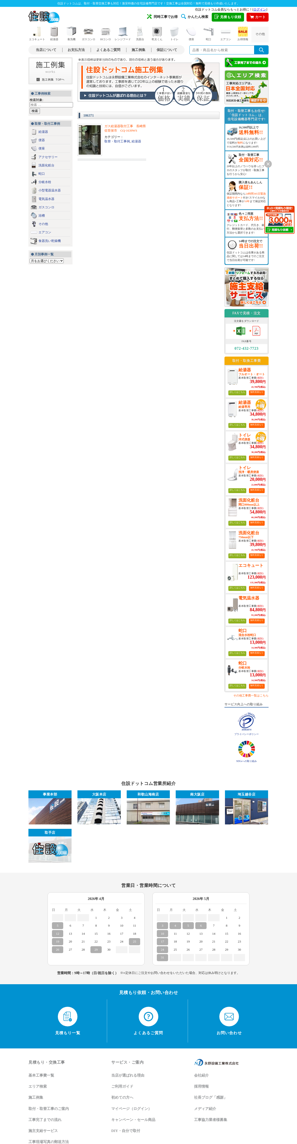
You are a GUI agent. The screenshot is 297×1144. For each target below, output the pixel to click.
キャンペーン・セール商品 (133, 1120)
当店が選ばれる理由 (127, 1075)
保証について (167, 50)
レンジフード (123, 34)
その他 (260, 34)
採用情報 (201, 1086)
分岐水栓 (44, 182)
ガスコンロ (88, 34)
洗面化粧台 (46, 165)
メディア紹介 (205, 1109)
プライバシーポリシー (246, 734)
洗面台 (140, 34)
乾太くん (157, 34)
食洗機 (71, 34)
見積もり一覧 (67, 1021)
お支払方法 (76, 50)
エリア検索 (37, 1086)
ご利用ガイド (122, 1086)
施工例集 (138, 50)
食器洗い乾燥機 (49, 241)
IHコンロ (105, 34)
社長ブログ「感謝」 (210, 1097)
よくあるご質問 (108, 50)
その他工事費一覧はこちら (251, 695)
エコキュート (37, 34)
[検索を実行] (261, 49)
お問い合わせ (229, 1021)
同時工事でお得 (162, 16)
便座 (191, 34)
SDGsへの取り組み (246, 761)
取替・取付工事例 (117, 141)
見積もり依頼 (227, 17)
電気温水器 (46, 199)
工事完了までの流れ (45, 1120)
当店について (46, 50)
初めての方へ (122, 1097)
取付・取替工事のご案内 (48, 1109)
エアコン (225, 34)
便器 (41, 140)
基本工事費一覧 (41, 1075)
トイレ (174, 34)
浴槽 (41, 215)
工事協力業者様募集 (210, 1120)
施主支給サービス (43, 1131)
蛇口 (208, 34)
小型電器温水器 (49, 190)
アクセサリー (48, 157)
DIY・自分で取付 (125, 1131)
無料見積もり (256, 392)
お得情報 (242, 34)
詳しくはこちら (237, 392)
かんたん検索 (194, 16)
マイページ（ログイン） (131, 1109)
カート (257, 17)
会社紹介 (201, 1075)
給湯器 (54, 34)
